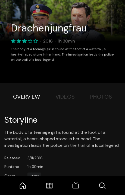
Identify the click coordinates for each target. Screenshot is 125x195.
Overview (26, 96)
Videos (65, 96)
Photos (101, 96)
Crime (34, 176)
